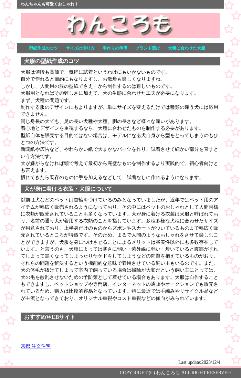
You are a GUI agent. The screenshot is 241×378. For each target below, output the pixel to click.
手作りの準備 (115, 48)
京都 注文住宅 (36, 346)
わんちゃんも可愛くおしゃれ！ (49, 4)
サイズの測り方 (80, 48)
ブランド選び (147, 48)
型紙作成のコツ (43, 48)
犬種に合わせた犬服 (186, 48)
